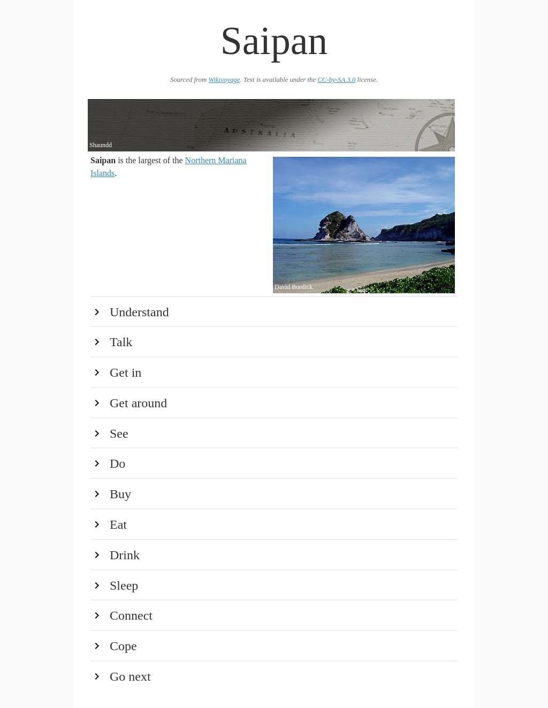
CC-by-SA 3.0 (336, 79)
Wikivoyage (224, 79)
